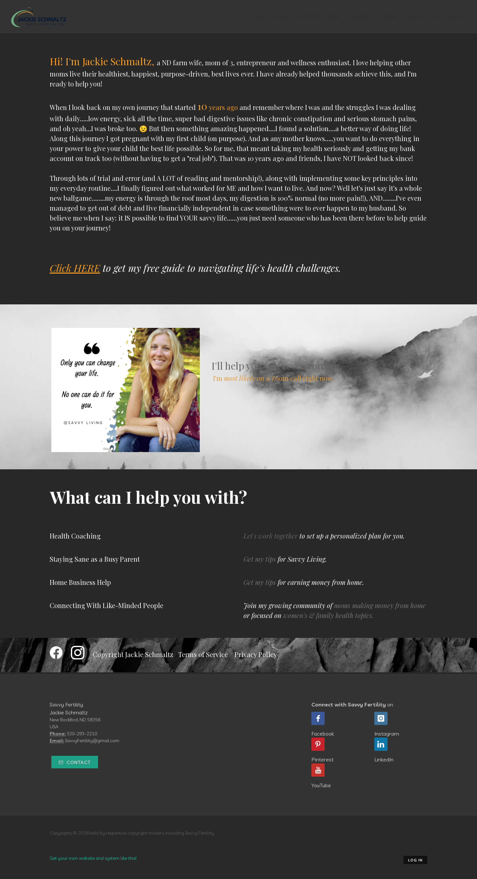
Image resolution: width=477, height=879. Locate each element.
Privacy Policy (256, 654)
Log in (415, 860)
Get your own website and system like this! (93, 858)
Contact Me (422, 16)
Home (455, 16)
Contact (75, 762)
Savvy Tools (271, 16)
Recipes (308, 16)
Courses (360, 16)
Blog (389, 16)
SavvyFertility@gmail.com (92, 741)
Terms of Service (203, 654)
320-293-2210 (82, 734)
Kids (333, 16)
